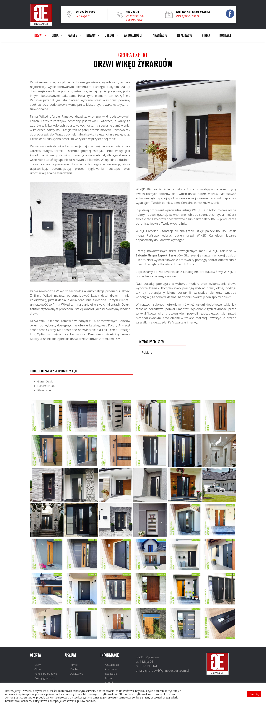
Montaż (74, 669)
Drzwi (37, 664)
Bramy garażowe (44, 678)
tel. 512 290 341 (146, 666)
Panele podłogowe (45, 673)
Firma (108, 678)
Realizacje (111, 673)
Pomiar (74, 664)
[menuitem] (38, 35)
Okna (37, 669)
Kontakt (109, 682)
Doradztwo (76, 673)
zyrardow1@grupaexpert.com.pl (193, 11)
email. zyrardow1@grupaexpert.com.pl (162, 671)
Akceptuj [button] (254, 694)
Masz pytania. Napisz (187, 16)
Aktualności (112, 664)
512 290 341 (133, 11)
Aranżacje (111, 669)
